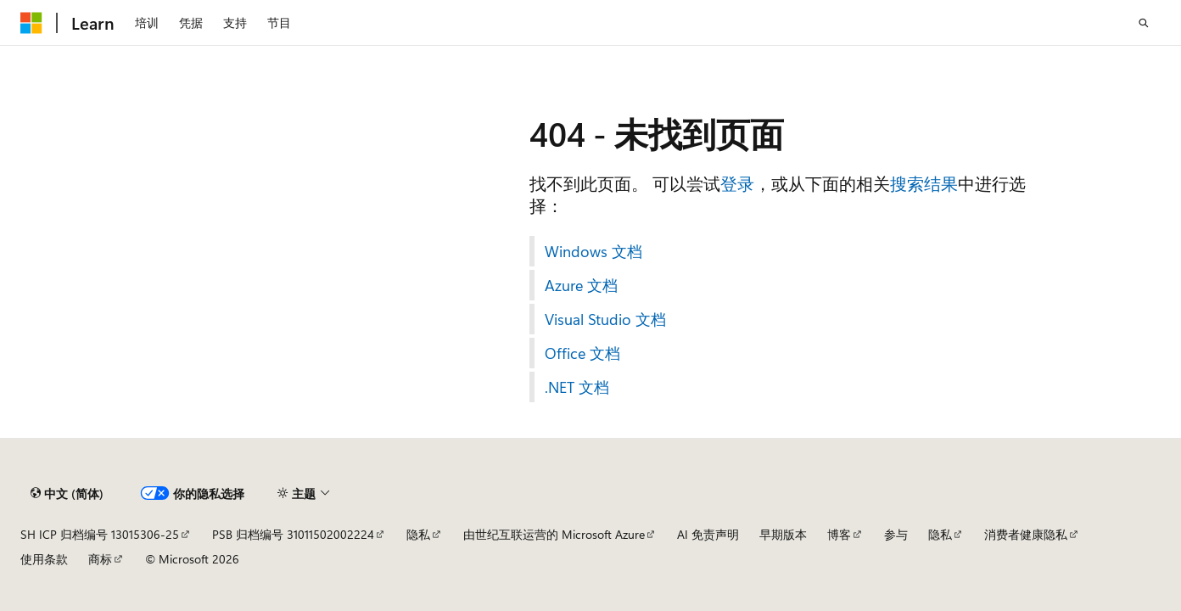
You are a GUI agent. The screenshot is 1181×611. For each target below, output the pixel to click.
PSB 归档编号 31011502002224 (293, 534)
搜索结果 (924, 182)
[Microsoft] (31, 23)
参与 (896, 534)
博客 (839, 534)
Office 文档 (582, 353)
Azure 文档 (581, 285)
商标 (100, 559)
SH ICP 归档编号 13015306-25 (99, 534)
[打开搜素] (1144, 23)
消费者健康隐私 (1025, 534)
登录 (737, 182)
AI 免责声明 (708, 534)
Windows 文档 (593, 251)
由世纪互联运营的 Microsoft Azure (554, 534)
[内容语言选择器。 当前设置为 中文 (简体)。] (67, 493)
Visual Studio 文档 (605, 319)
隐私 (418, 534)
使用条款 (44, 559)
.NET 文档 (577, 387)
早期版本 (783, 534)
